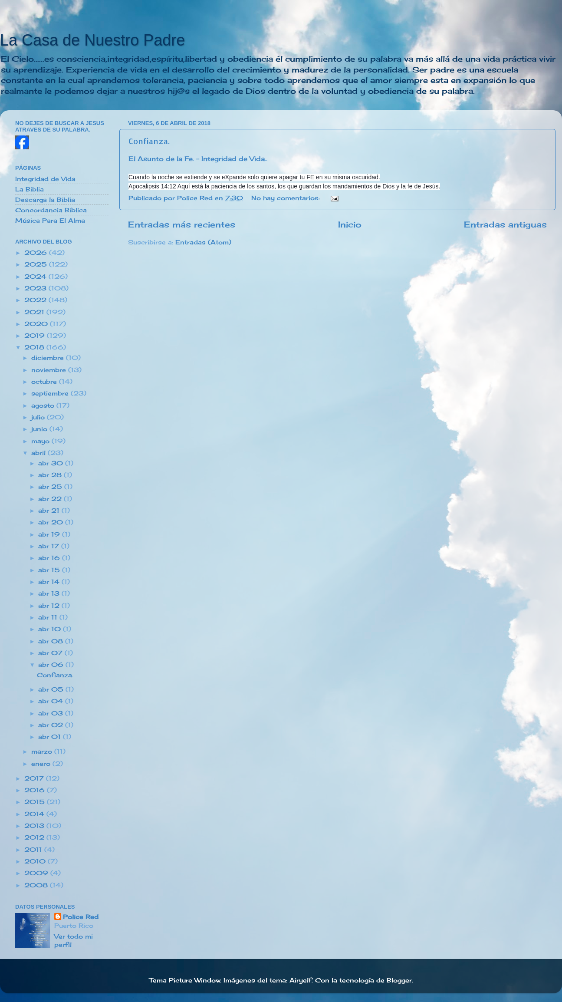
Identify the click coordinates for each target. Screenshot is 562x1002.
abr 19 (50, 534)
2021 (35, 312)
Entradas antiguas (505, 224)
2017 (35, 778)
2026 (36, 252)
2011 (34, 849)
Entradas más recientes (181, 224)
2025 (36, 264)
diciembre (48, 357)
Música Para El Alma (50, 220)
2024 (36, 276)
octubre (45, 381)
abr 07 (51, 652)
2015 (35, 801)
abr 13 (50, 593)
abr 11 (48, 617)
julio (39, 417)
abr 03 (51, 713)
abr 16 (50, 557)
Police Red (81, 916)
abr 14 (50, 581)
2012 (35, 837)
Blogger (399, 980)
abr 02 (51, 725)
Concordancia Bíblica (51, 210)
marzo (42, 751)
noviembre (49, 369)
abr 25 (51, 486)
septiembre (51, 393)
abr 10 (50, 629)
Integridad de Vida (45, 178)
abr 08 (51, 641)
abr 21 (50, 510)
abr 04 (51, 701)
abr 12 (50, 605)
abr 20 (51, 522)
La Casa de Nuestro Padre (92, 40)
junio (40, 428)
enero (42, 763)
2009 (37, 873)
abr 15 (50, 570)
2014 (35, 814)
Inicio (350, 224)
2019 (35, 335)
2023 (36, 288)
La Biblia (29, 189)
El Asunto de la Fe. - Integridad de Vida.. (197, 159)
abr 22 (51, 498)
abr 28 (51, 474)
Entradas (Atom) (203, 242)
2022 (36, 300)
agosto (43, 405)
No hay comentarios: (286, 197)
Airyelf (300, 980)
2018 (35, 347)
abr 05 (52, 689)
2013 (35, 825)
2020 (37, 323)
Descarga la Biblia (45, 199)
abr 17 (49, 546)
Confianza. (149, 141)
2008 (37, 885)
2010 (36, 861)
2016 (35, 790)
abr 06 (52, 664)
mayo (41, 441)
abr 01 (50, 736)
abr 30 (51, 463)
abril (39, 452)
